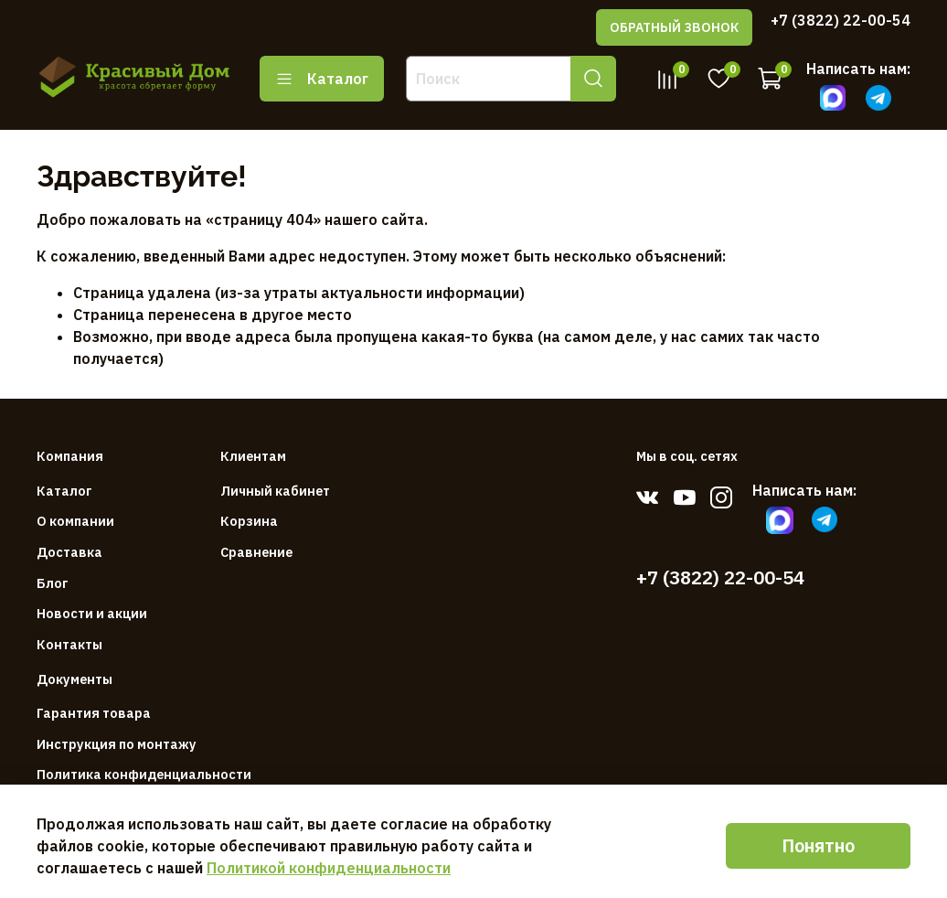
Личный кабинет (275, 490)
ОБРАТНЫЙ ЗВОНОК (674, 27)
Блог (53, 583)
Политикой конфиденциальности (329, 868)
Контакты (69, 644)
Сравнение (256, 552)
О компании (75, 520)
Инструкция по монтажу (117, 744)
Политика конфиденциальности (144, 774)
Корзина (249, 520)
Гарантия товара (94, 713)
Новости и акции (92, 613)
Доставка (69, 552)
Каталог (321, 78)
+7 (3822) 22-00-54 (840, 20)
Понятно (818, 845)
